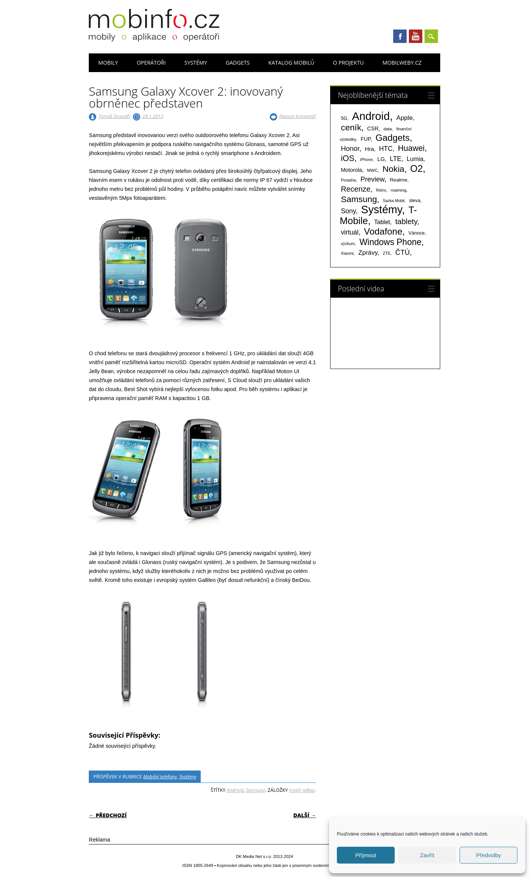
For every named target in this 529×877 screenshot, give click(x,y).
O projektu (348, 62)
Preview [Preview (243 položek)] (372, 179)
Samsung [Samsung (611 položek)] (359, 199)
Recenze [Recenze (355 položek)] (355, 189)
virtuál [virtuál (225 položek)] (350, 232)
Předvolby (488, 855)
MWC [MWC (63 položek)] (372, 170)
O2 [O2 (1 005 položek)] (416, 168)
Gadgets (238, 62)
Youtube (415, 36)
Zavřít (427, 855)
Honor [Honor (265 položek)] (350, 148)
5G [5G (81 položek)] (344, 118)
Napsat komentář (297, 116)
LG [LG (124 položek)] (381, 159)
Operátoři (151, 62)
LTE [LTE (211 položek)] (395, 158)
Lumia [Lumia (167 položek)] (415, 158)
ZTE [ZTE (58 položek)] (387, 253)
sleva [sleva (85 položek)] (414, 200)
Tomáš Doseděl (114, 116)
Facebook (400, 36)
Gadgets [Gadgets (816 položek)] (393, 138)
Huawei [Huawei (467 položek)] (411, 148)
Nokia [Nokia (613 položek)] (393, 169)
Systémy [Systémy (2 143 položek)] (381, 210)
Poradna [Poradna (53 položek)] (348, 180)
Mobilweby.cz (402, 62)
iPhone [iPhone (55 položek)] (366, 159)
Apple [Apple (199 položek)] (404, 117)
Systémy (195, 62)
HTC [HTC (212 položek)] (385, 148)
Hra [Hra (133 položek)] (369, 149)
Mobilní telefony (160, 776)
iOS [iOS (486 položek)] (347, 158)
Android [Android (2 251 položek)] (371, 116)
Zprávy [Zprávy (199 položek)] (368, 252)
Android (234, 790)
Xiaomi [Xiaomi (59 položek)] (347, 253)
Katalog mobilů (291, 62)
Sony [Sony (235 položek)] (348, 211)
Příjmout (365, 855)
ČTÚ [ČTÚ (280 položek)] (402, 252)
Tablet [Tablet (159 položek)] (382, 222)
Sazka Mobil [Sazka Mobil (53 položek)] (393, 200)
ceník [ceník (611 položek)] (351, 127)
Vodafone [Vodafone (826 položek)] (383, 231)
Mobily (108, 62)
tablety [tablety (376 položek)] (406, 221)
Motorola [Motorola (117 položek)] (351, 170)
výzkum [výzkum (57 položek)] (348, 243)
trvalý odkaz (302, 790)
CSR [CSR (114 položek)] (373, 128)
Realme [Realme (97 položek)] (398, 180)
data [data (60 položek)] (388, 129)
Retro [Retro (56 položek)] (381, 190)
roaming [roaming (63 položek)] (398, 190)
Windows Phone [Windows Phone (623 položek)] (390, 242)
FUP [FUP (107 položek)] (365, 139)
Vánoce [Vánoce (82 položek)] (417, 233)
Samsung (255, 790)
